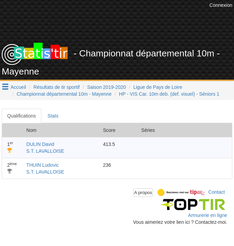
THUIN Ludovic (42, 165)
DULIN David (40, 144)
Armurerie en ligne (207, 215)
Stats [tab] (52, 116)
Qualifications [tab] (21, 116)
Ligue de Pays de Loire (157, 87)
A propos (143, 192)
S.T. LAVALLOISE (45, 151)
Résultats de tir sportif (56, 87)
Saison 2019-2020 (106, 87)
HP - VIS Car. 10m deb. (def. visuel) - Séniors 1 (169, 94)
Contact (216, 192)
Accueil (18, 87)
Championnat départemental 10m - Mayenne (64, 94)
